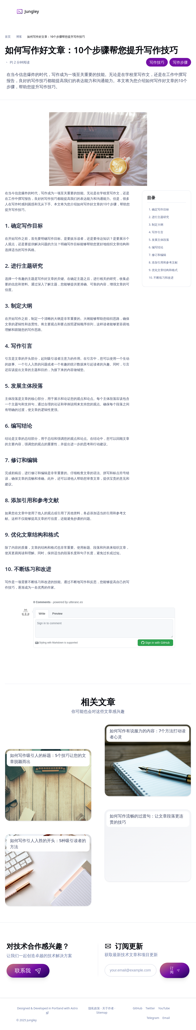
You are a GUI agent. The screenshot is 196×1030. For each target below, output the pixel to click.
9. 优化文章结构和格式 (163, 270)
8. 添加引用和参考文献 (163, 262)
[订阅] (169, 970)
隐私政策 (94, 1008)
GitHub (137, 1008)
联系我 (28, 970)
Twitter (150, 1008)
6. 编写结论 (156, 247)
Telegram (153, 1018)
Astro (74, 1008)
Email (166, 1018)
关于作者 (108, 1008)
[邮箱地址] (125, 970)
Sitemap (101, 1012)
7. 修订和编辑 (157, 255)
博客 (19, 36)
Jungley (27, 11)
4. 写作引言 (156, 232)
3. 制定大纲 (156, 224)
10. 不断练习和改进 (161, 277)
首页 (8, 36)
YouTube (164, 1008)
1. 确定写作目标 (159, 209)
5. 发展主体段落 (159, 240)
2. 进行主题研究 (159, 217)
